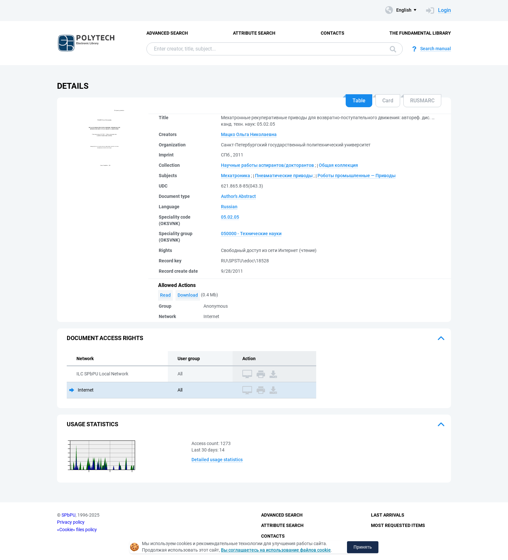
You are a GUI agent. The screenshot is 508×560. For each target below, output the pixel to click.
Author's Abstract (238, 196)
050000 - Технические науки (251, 233)
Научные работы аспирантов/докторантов (267, 165)
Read (165, 295)
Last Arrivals (387, 515)
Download (188, 295)
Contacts (332, 33)
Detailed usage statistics (217, 459)
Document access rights (105, 338)
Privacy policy (71, 522)
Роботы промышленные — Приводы (357, 175)
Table (358, 100)
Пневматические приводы (284, 175)
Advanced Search (167, 33)
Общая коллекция (338, 165)
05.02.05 (230, 217)
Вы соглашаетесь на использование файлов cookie (276, 550)
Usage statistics (92, 424)
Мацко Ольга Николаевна (249, 134)
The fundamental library (420, 33)
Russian (229, 206)
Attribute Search (254, 33)
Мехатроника (235, 175)
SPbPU (68, 515)
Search (393, 49)
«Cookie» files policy (77, 529)
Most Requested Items (398, 525)
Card (387, 100)
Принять (362, 547)
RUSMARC (422, 100)
